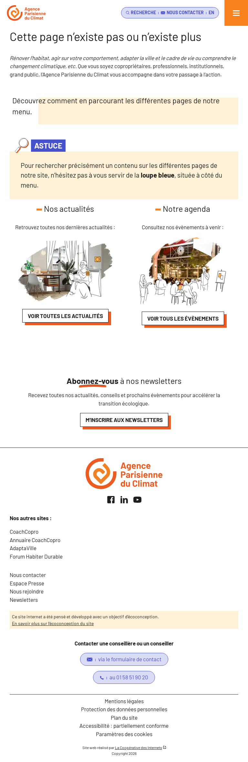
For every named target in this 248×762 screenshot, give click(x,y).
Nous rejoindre (27, 591)
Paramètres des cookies (124, 734)
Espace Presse (27, 583)
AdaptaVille (23, 548)
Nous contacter (28, 575)
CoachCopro (24, 531)
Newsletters (24, 599)
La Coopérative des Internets (138, 747)
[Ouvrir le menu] (236, 13)
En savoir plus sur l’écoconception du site (53, 623)
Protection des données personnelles (124, 709)
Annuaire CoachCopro (35, 540)
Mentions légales (124, 701)
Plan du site (124, 717)
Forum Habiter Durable (36, 556)
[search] (139, 12)
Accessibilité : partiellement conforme (124, 725)
